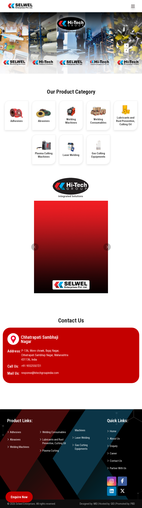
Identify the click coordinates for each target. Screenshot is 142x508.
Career (113, 453)
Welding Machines (19, 447)
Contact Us (116, 460)
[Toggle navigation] (133, 6)
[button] (35, 247)
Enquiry (113, 446)
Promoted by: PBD (125, 503)
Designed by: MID (89, 503)
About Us (115, 438)
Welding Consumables (54, 432)
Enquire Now (19, 497)
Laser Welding (82, 437)
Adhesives (15, 432)
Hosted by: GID (106, 503)
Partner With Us (118, 468)
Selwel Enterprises (25, 503)
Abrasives (15, 439)
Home (113, 431)
